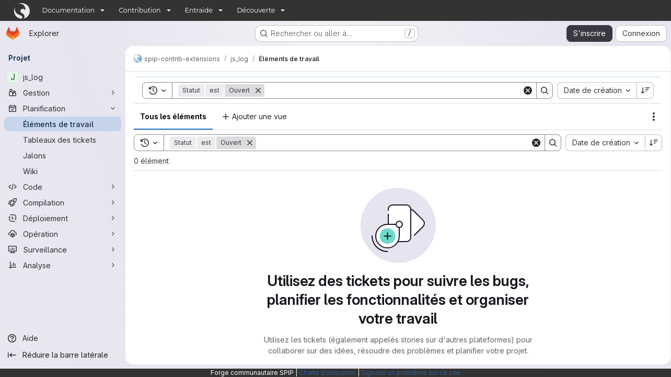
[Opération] (62, 233)
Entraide (199, 10)
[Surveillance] (62, 249)
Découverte (256, 10)
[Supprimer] (250, 142)
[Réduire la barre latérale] (62, 355)
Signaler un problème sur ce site (410, 372)
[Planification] (62, 108)
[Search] (391, 142)
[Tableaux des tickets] (62, 139)
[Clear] (532, 142)
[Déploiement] (62, 218)
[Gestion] (62, 92)
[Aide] (62, 338)
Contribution (139, 10)
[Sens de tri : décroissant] (650, 142)
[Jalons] (62, 155)
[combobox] (601, 142)
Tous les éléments (173, 116)
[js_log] (62, 77)
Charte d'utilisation (327, 372)
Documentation (68, 10)
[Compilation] (62, 202)
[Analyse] (62, 265)
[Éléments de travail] (62, 124)
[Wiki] (62, 171)
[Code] (62, 186)
